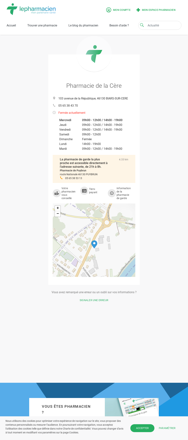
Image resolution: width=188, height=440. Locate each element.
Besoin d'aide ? (119, 25)
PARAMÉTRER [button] (167, 428)
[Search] (142, 25)
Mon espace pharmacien (156, 10)
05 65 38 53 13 (73, 178)
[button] (94, 244)
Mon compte (118, 9)
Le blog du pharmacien (83, 25)
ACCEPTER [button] (142, 428)
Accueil (11, 25)
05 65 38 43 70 (68, 105)
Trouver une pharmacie (42, 25)
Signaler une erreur (94, 300)
